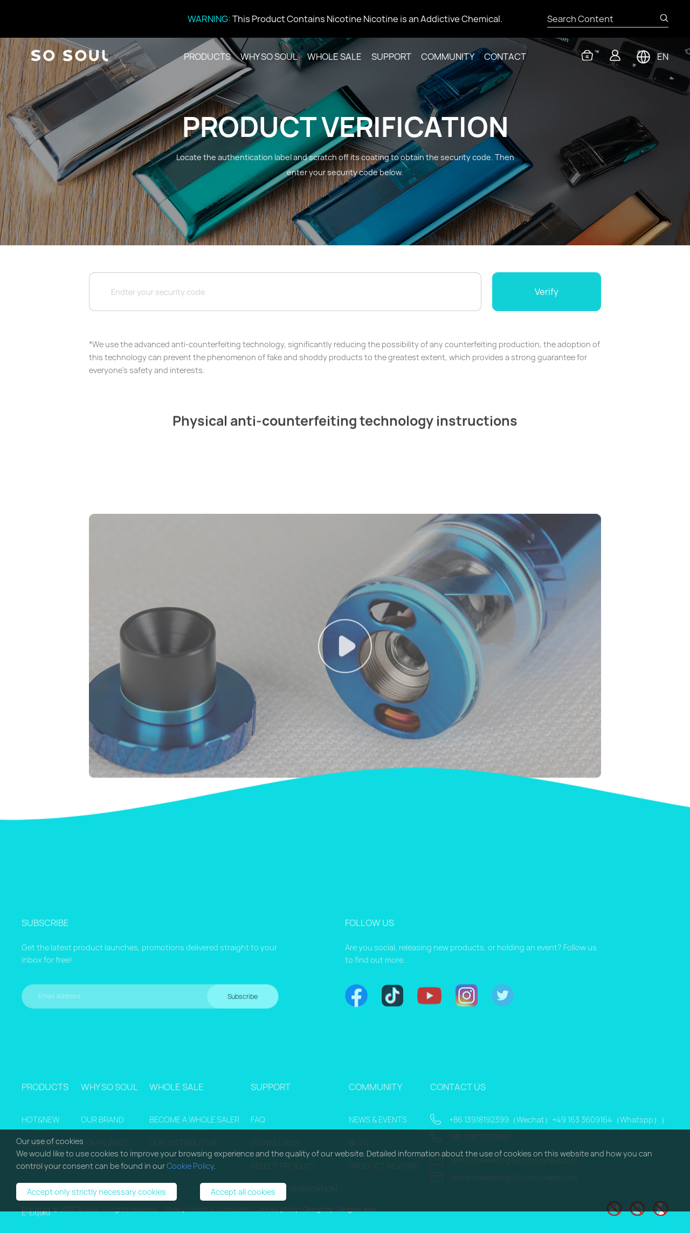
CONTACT (505, 57)
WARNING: (209, 19)
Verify (546, 292)
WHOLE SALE (334, 57)
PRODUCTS (207, 57)
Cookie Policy (190, 1166)
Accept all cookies (243, 1192)
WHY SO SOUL (269, 57)
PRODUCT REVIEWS (384, 1227)
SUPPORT (391, 57)
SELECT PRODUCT (283, 1227)
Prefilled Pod (44, 1227)
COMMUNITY (447, 57)
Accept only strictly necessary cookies (96, 1192)
